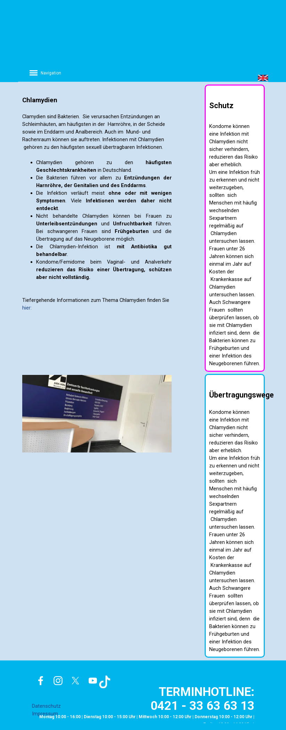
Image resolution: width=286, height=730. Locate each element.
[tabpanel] (97, 199)
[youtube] (92, 680)
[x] (75, 680)
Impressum (45, 714)
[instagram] (58, 680)
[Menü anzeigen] (34, 73)
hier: (27, 308)
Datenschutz (46, 706)
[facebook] (40, 680)
